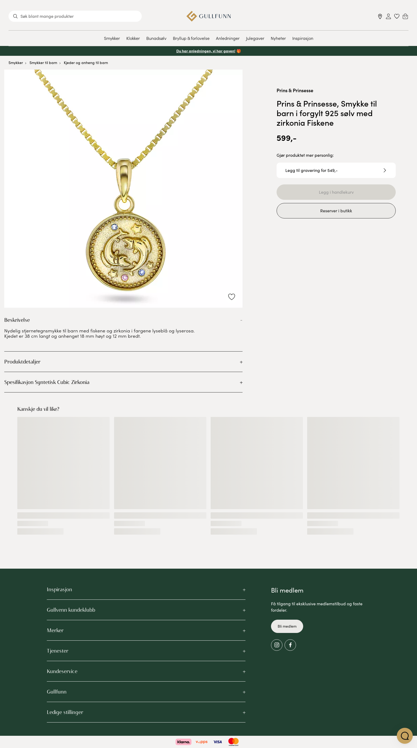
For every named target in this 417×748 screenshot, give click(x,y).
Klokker (133, 38)
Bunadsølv (156, 38)
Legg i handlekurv (336, 192)
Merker (55, 630)
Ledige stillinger (65, 712)
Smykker (112, 38)
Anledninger (228, 38)
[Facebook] (290, 645)
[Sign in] (388, 16)
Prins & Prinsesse (295, 90)
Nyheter (278, 38)
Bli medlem (287, 626)
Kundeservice (62, 671)
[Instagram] (276, 645)
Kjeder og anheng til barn (86, 62)
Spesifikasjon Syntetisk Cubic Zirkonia (46, 382)
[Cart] (405, 16)
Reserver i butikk (336, 210)
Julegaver (255, 38)
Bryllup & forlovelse (191, 38)
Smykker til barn (43, 62)
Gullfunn (56, 691)
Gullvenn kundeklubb (71, 610)
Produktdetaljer (22, 361)
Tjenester (57, 651)
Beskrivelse (17, 320)
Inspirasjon (302, 38)
